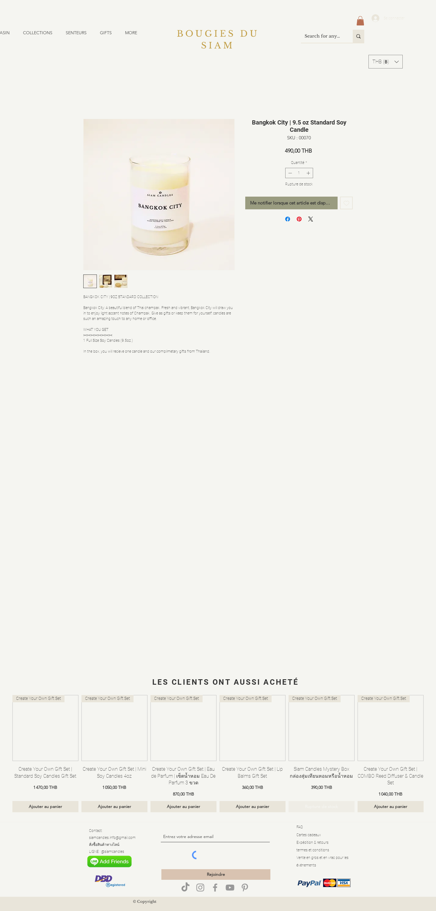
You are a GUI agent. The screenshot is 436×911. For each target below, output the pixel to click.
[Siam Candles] (215, 887)
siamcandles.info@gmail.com (112, 838)
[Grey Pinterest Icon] (244, 887)
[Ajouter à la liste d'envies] (346, 203)
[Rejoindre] (215, 874)
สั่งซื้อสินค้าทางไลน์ (104, 845)
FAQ (299, 827)
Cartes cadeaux (308, 835)
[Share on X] (310, 219)
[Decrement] (289, 173)
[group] (218, 754)
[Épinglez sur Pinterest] (299, 219)
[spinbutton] (299, 173)
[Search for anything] (322, 36)
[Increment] (309, 173)
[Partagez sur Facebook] (287, 219)
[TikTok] (185, 887)
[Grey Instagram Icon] (200, 887)
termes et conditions (312, 850)
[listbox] (385, 61)
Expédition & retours (312, 842)
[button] (41, 32)
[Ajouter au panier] (45, 806)
